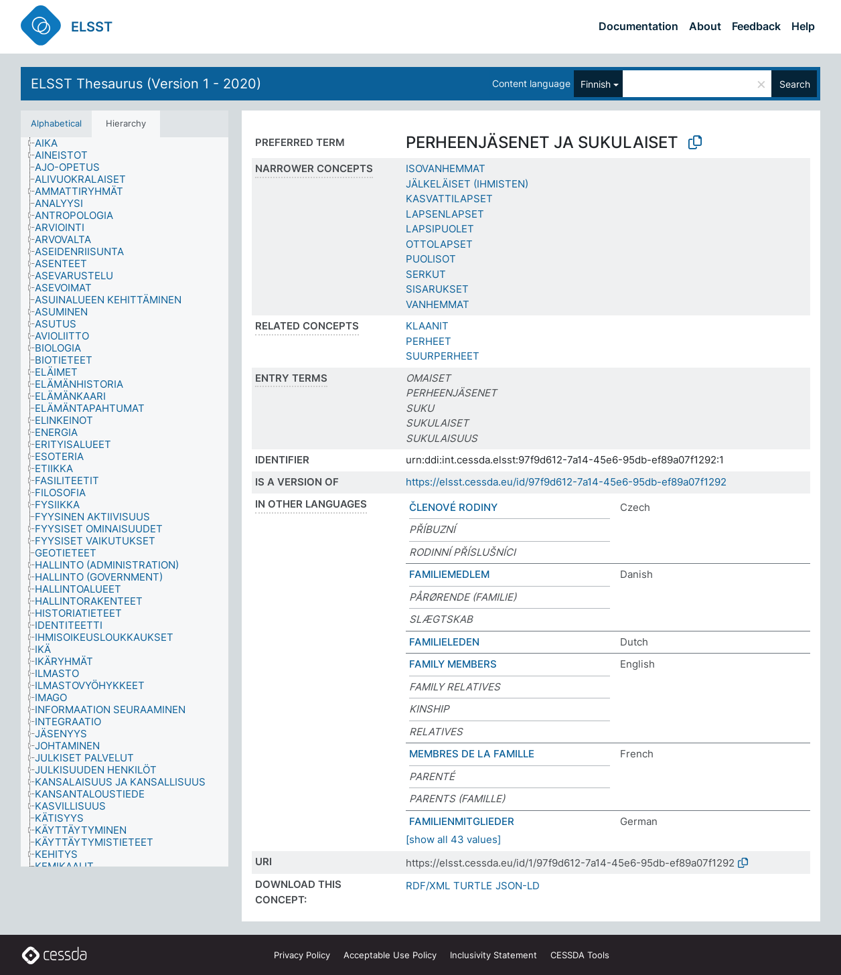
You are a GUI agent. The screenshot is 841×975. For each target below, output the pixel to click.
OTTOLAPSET (439, 244)
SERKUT (426, 274)
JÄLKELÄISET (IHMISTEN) (467, 183)
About (705, 26)
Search (794, 84)
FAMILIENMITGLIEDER (461, 821)
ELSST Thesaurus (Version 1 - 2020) (146, 84)
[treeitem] (52, 143)
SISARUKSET (437, 289)
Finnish (596, 84)
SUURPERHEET (442, 356)
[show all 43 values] (453, 839)
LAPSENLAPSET (445, 214)
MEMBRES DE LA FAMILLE (471, 753)
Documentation (638, 26)
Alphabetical (56, 123)
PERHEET (428, 341)
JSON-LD (517, 885)
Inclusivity (493, 955)
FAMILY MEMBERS (453, 664)
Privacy (302, 955)
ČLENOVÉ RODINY (453, 507)
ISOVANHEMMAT (445, 168)
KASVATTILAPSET (449, 198)
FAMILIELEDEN (444, 641)
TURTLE (472, 885)
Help (803, 26)
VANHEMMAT (437, 304)
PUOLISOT (431, 258)
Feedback (756, 26)
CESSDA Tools (579, 955)
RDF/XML (428, 885)
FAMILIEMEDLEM (449, 574)
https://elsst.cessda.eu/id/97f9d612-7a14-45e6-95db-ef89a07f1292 (566, 481)
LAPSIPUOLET (440, 228)
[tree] (124, 502)
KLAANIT (427, 325)
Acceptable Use (390, 955)
